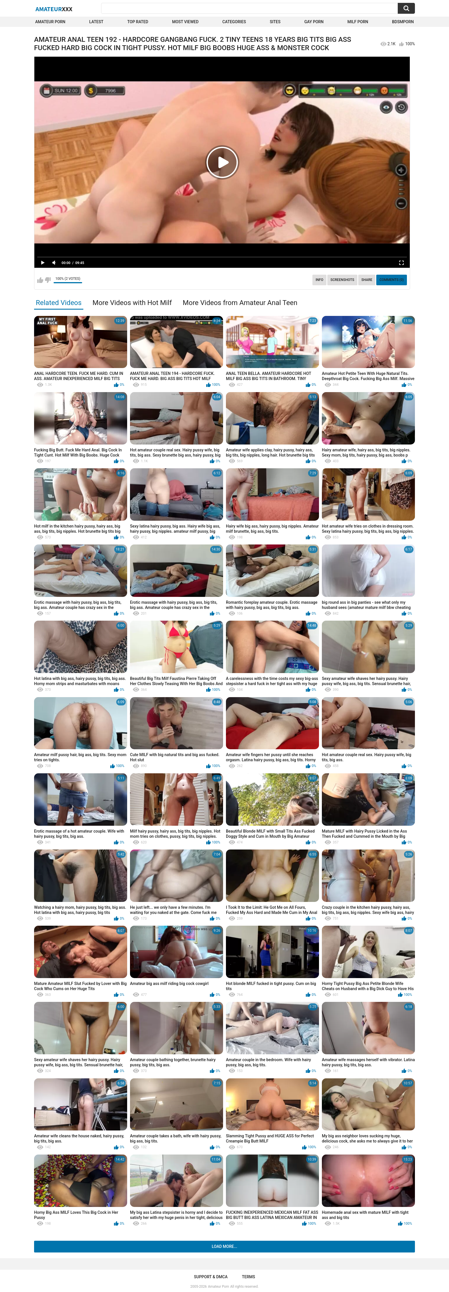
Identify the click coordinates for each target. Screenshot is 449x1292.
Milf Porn (357, 21)
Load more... (224, 1246)
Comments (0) (391, 280)
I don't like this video (48, 280)
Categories (234, 21)
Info (319, 280)
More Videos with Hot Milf (132, 303)
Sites (275, 21)
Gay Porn (314, 21)
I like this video (40, 280)
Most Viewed (185, 21)
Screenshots (342, 280)
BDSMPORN (403, 21)
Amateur (54, 9)
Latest (96, 21)
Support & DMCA (210, 1277)
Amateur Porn (50, 21)
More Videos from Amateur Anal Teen (240, 303)
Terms (248, 1277)
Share (366, 280)
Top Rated (137, 21)
